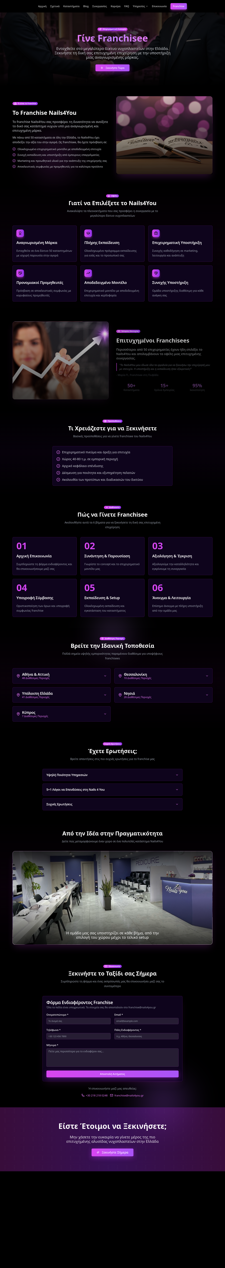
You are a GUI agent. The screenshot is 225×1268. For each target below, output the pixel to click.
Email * (118, 1014)
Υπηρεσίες (140, 6)
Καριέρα (115, 6)
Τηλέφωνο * (53, 1030)
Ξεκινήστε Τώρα (113, 68)
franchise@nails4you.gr (127, 1095)
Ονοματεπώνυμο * (57, 1014)
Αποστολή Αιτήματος (112, 1074)
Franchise (178, 6)
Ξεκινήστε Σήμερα (112, 1152)
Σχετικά (55, 6)
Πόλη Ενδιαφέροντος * (127, 1030)
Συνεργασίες (99, 6)
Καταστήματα (71, 6)
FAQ (126, 6)
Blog (86, 6)
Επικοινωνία (159, 6)
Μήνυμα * (52, 1045)
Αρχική (42, 6)
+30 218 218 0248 (94, 1095)
